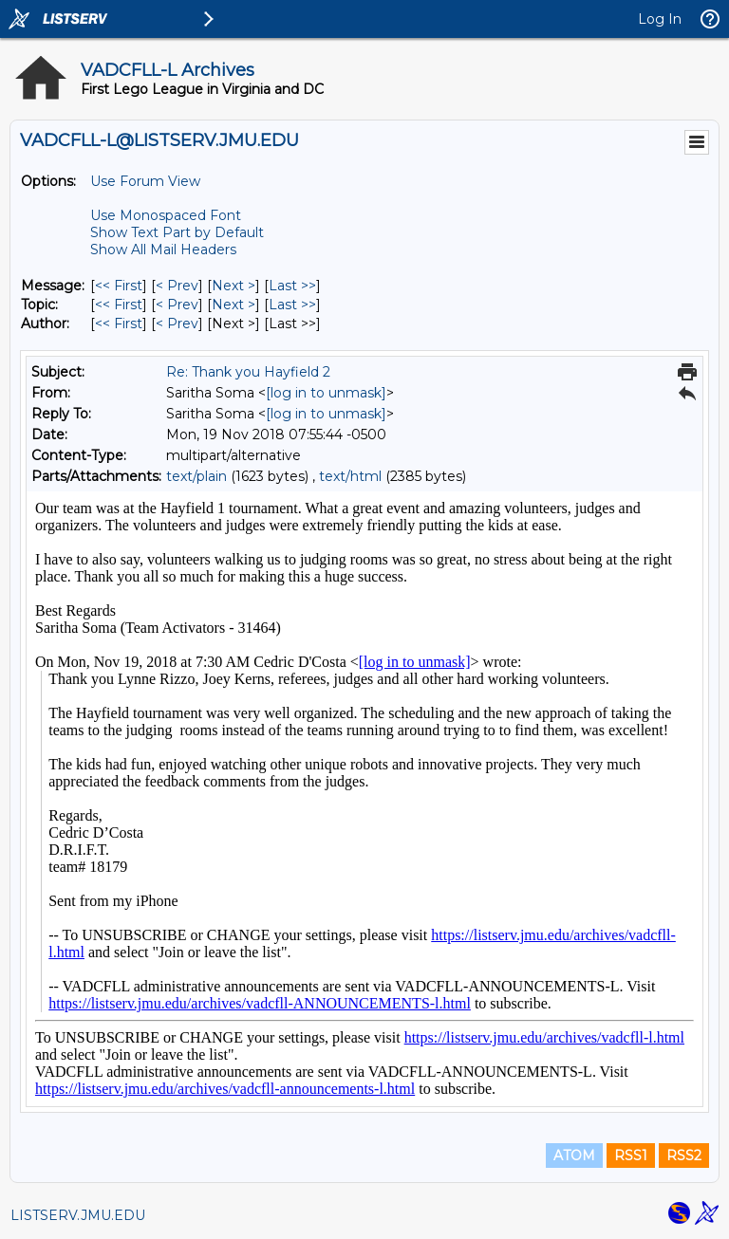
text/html (350, 476)
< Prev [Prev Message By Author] (177, 323)
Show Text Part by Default (177, 232)
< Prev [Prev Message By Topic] (177, 304)
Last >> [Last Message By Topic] (292, 304)
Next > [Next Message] (233, 285)
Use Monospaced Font (165, 215)
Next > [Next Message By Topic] (233, 304)
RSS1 (630, 1155)
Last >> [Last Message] (292, 285)
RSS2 (683, 1155)
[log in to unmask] (326, 392)
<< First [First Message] (118, 285)
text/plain (196, 476)
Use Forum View (145, 181)
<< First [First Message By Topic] (118, 304)
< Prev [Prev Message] (177, 285)
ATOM (574, 1155)
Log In (660, 19)
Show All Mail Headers (163, 249)
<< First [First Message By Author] (118, 323)
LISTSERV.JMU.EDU (77, 1215)
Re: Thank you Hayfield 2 (248, 371)
